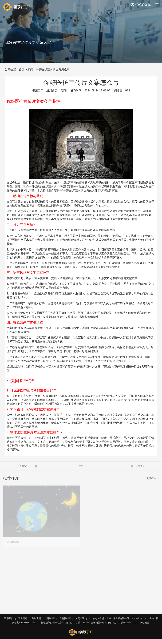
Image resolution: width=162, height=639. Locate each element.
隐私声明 (36, 618)
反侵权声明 (65, 618)
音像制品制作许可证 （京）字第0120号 (111, 622)
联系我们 (8, 618)
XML (135, 622)
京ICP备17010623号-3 (142, 618)
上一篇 (33, 466)
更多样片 (151, 479)
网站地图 (144, 622)
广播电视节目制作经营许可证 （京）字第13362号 (64, 622)
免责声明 (79, 618)
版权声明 (50, 618)
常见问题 (22, 618)
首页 (21, 69)
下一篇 (129, 466)
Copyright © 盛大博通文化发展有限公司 (109, 618)
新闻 (30, 69)
